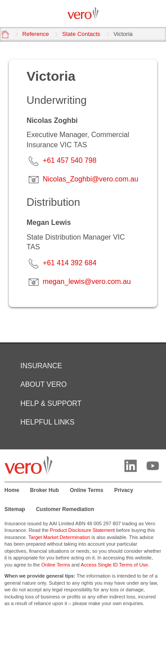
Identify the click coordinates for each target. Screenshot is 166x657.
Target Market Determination (59, 537)
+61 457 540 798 (69, 160)
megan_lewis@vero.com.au (86, 281)
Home (11, 490)
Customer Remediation (65, 509)
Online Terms (87, 490)
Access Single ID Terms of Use (114, 564)
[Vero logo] (83, 13)
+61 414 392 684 (69, 263)
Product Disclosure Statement (82, 530)
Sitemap (14, 509)
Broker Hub (44, 490)
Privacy (123, 490)
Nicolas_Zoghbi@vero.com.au (90, 179)
